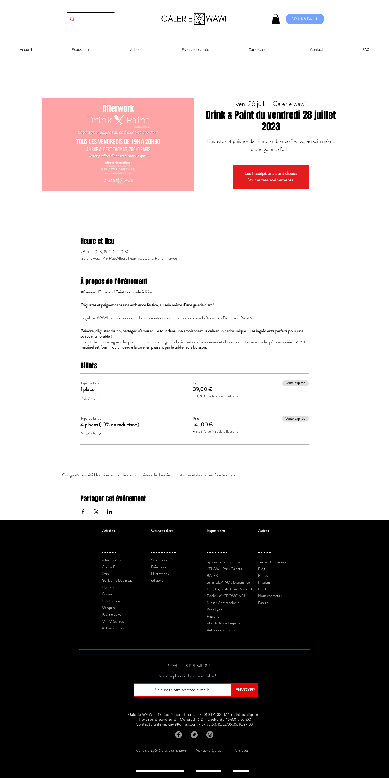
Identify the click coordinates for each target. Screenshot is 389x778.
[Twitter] (194, 734)
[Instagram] (209, 734)
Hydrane (108, 587)
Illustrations (160, 573)
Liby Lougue (111, 601)
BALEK (212, 575)
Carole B (108, 567)
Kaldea (107, 594)
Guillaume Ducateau (117, 580)
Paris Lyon (214, 609)
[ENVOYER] (244, 690)
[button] (276, 19)
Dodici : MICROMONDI (226, 595)
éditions (157, 580)
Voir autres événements (270, 180)
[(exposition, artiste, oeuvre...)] (90, 19)
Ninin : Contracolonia (223, 602)
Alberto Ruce (112, 560)
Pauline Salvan (113, 614)
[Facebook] (178, 734)
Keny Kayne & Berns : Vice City (230, 589)
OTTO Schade (113, 621)
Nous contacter (270, 595)
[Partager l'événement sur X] (96, 511)
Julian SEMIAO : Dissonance (228, 582)
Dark (105, 573)
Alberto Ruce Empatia (223, 623)
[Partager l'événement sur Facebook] (83, 511)
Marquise (109, 607)
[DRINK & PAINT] (305, 19)
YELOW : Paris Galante (224, 568)
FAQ (262, 589)
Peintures (158, 567)
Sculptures (159, 560)
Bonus (263, 575)
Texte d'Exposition (272, 562)
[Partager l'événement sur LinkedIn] (109, 511)
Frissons (213, 616)
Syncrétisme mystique (223, 562)
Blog (261, 568)
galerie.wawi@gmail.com (175, 724)
